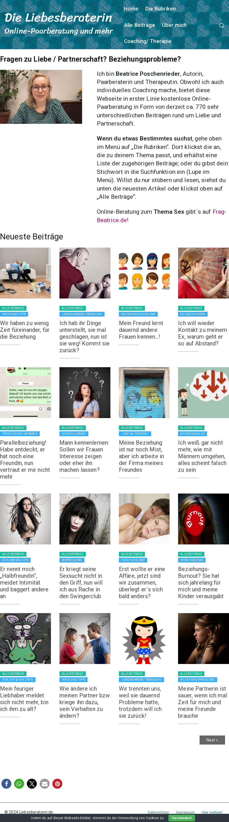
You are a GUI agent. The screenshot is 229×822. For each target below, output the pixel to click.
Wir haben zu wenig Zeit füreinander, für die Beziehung (25, 330)
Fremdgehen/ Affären (19, 433)
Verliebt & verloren (17, 679)
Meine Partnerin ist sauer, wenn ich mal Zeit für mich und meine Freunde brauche (202, 702)
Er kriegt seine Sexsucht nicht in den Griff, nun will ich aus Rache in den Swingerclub (81, 583)
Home (131, 9)
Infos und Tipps (14, 314)
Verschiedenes (191, 560)
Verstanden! (182, 818)
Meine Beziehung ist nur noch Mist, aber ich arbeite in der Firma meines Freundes (141, 456)
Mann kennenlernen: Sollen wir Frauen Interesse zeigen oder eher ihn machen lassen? (84, 456)
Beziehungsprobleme (138, 314)
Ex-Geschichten (192, 314)
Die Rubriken (160, 9)
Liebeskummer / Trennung (82, 314)
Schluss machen (15, 560)
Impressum (185, 812)
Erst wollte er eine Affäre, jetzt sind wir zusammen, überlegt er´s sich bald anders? (142, 583)
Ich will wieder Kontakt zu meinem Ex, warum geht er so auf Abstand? (202, 333)
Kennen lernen (74, 433)
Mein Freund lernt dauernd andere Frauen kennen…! (141, 330)
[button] (6, 784)
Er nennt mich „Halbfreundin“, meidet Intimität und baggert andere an (24, 583)
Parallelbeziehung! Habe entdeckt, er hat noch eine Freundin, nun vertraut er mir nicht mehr (25, 459)
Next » (212, 740)
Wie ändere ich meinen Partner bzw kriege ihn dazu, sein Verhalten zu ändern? (84, 702)
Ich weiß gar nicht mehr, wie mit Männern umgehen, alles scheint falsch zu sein (202, 456)
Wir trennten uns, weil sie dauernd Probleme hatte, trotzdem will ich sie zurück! (140, 702)
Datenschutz (158, 812)
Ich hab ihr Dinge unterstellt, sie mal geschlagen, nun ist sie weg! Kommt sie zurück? (84, 337)
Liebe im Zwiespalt (135, 433)
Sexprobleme (72, 560)
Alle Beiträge (139, 25)
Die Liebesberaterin (58, 17)
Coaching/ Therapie (148, 41)
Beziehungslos (192, 433)
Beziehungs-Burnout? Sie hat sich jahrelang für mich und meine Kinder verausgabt (201, 583)
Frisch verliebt (133, 560)
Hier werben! (212, 812)
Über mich (174, 25)
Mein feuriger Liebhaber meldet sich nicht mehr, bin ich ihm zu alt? (24, 698)
